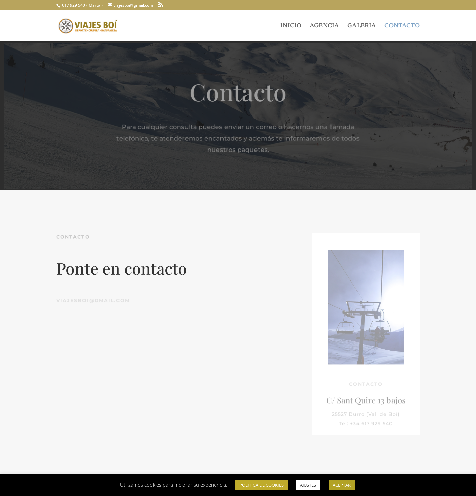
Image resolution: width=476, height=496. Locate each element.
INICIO (290, 26)
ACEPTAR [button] (342, 485)
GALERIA (361, 26)
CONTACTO (402, 26)
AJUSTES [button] (308, 485)
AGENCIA (324, 26)
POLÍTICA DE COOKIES (261, 485)
